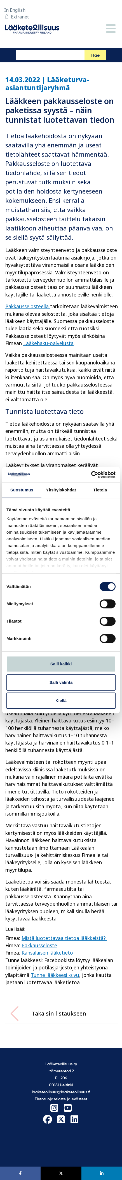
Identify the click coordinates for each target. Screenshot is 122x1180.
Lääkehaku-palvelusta (48, 343)
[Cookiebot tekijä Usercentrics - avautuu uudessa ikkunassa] (91, 474)
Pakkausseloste (39, 945)
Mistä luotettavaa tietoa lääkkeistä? (64, 938)
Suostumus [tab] (22, 489)
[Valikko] (111, 29)
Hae (95, 55)
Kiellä (61, 700)
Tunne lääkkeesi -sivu (55, 975)
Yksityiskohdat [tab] (61, 489)
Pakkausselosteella (27, 306)
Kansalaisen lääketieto (47, 952)
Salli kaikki (61, 663)
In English (14, 10)
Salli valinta (61, 682)
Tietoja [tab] (100, 489)
